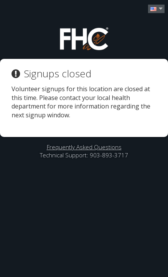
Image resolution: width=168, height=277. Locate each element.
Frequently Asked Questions (84, 147)
